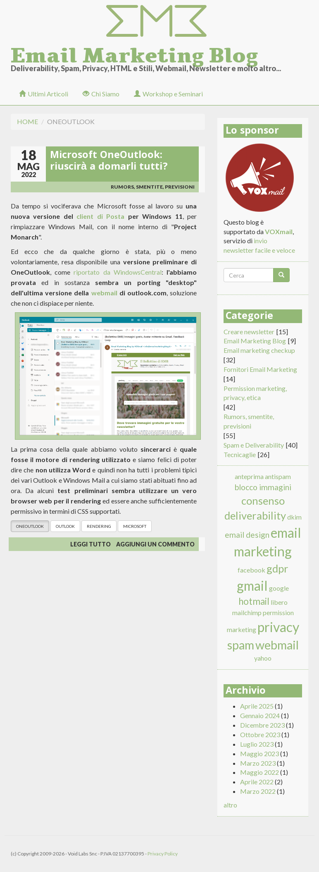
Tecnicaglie (240, 454)
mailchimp (247, 612)
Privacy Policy (163, 853)
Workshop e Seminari (168, 94)
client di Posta (100, 216)
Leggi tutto (90, 544)
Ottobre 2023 (260, 734)
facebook (251, 570)
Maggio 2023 (259, 753)
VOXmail (279, 231)
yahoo (262, 658)
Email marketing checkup (259, 350)
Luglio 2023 (257, 744)
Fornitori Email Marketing (260, 369)
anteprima (249, 476)
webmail (104, 293)
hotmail (253, 601)
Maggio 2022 (259, 772)
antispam (278, 476)
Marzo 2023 (258, 763)
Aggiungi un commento (155, 544)
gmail (252, 585)
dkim (294, 517)
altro (230, 805)
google (279, 588)
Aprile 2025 (257, 706)
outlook (65, 526)
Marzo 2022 (258, 791)
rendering (99, 526)
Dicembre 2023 (262, 725)
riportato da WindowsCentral (117, 272)
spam (240, 645)
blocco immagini (263, 487)
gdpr (277, 568)
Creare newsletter (249, 331)
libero (279, 602)
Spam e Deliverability (254, 445)
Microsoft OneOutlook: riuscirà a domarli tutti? (109, 162)
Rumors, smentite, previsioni (153, 187)
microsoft (134, 526)
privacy (278, 627)
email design (247, 534)
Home (27, 121)
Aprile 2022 (257, 782)
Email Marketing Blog (134, 53)
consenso (263, 500)
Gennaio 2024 (260, 715)
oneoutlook (30, 526)
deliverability (255, 515)
